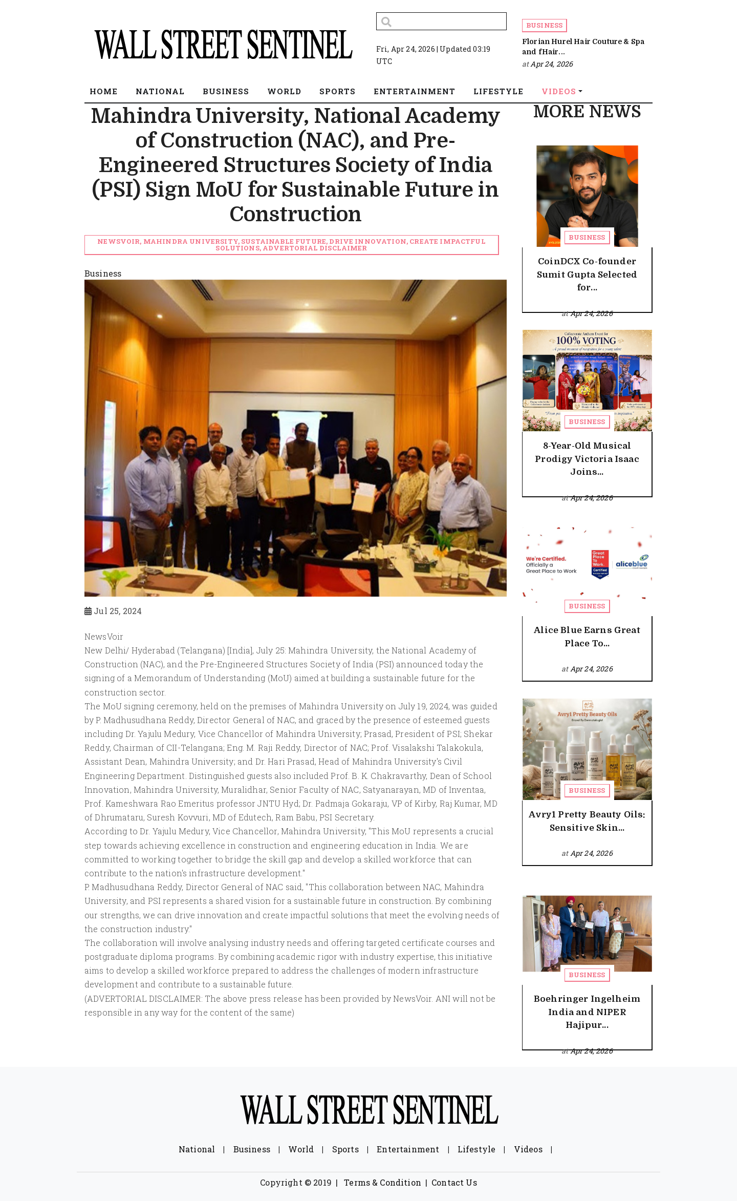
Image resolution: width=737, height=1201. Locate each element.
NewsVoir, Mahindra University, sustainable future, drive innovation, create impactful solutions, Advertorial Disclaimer (291, 244)
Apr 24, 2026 (551, 64)
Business (544, 25)
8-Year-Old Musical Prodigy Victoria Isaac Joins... (587, 459)
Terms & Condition (382, 1182)
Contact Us (454, 1182)
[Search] (441, 21)
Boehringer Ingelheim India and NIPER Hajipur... (587, 1012)
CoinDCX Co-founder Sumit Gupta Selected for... (587, 274)
